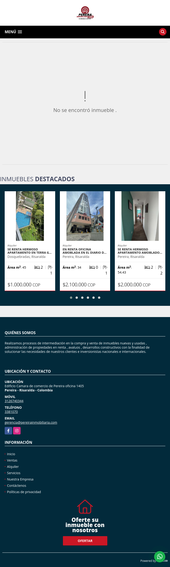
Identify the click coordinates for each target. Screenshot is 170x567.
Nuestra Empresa (20, 479)
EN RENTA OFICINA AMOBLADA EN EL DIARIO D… (85, 251)
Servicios (13, 473)
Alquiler (13, 466)
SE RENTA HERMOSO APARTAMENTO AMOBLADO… (140, 251)
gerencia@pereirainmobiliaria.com (31, 422)
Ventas (12, 460)
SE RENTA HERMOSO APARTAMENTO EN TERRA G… (29, 251)
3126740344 (14, 401)
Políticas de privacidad (24, 492)
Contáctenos (16, 485)
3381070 (11, 411)
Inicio (11, 454)
